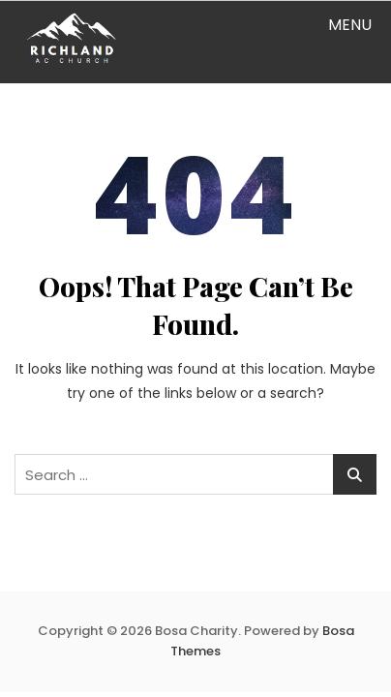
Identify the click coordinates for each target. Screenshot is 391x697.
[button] (334, 24)
